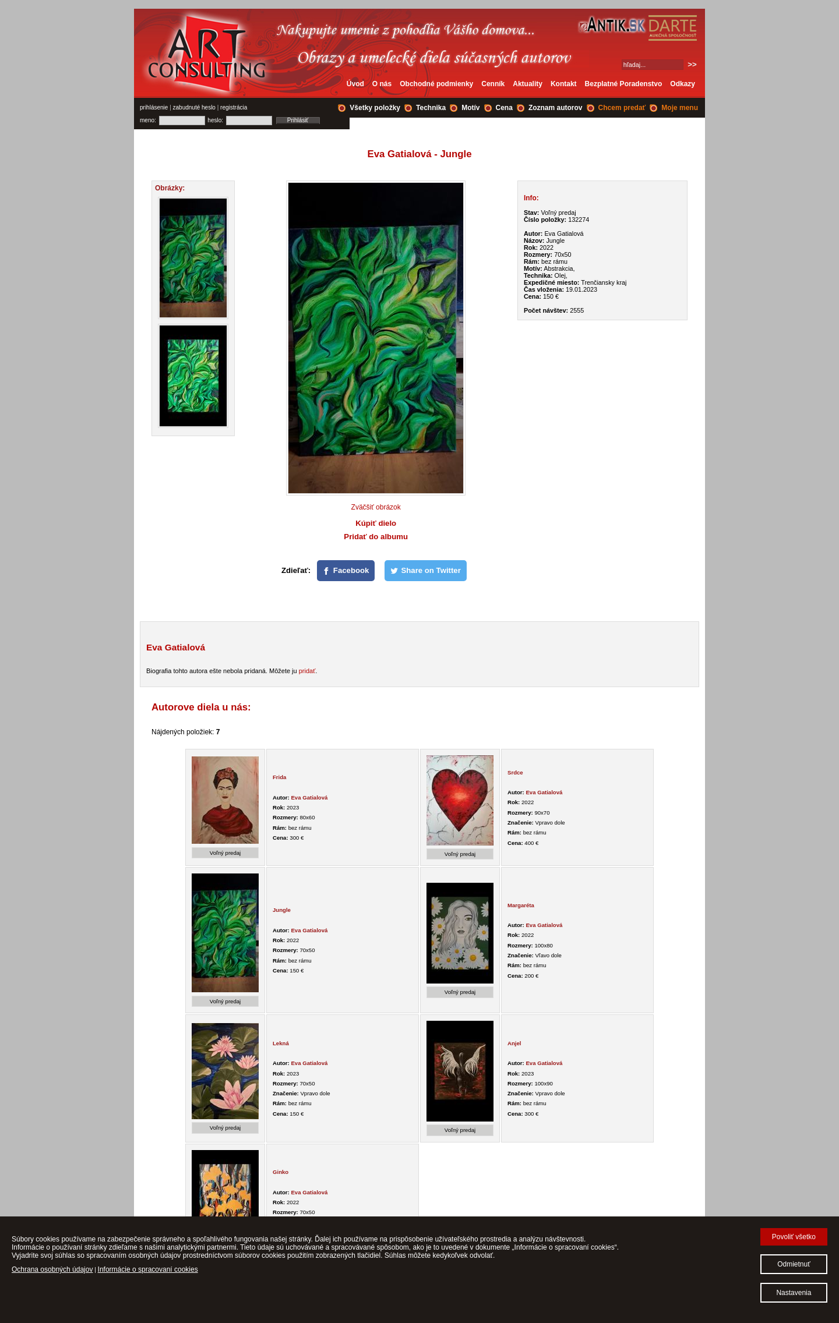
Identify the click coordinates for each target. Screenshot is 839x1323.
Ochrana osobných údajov (52, 1269)
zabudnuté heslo (194, 107)
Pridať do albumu (376, 536)
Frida (279, 777)
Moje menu (679, 108)
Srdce (515, 772)
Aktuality (527, 84)
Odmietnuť (793, 1264)
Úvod (355, 84)
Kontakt (564, 84)
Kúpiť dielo (375, 523)
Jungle (282, 910)
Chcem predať (622, 108)
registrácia (233, 107)
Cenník (493, 84)
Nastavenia (793, 1293)
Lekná (281, 1043)
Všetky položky (375, 108)
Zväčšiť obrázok (376, 507)
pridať (307, 670)
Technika (431, 108)
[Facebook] (346, 570)
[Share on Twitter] (426, 570)
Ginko (280, 1172)
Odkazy (682, 84)
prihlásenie (154, 107)
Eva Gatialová (309, 797)
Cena (504, 108)
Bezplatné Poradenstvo (623, 84)
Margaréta (520, 905)
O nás (382, 84)
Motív (470, 108)
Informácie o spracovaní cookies (148, 1269)
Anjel (514, 1043)
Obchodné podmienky (436, 84)
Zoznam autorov (555, 108)
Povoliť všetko (794, 1237)
